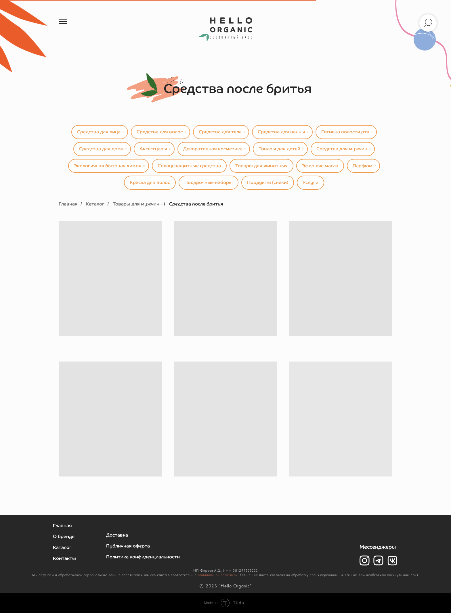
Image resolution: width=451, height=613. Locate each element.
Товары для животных (261, 165)
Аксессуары (153, 148)
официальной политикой (218, 575)
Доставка (117, 535)
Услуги (310, 182)
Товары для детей (279, 148)
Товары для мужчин (136, 204)
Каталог (95, 204)
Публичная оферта (128, 546)
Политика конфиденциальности (143, 557)
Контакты (64, 558)
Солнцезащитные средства (189, 165)
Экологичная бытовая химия (108, 165)
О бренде (63, 536)
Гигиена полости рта (345, 131)
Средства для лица (99, 131)
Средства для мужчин (341, 148)
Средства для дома (101, 148)
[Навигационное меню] (63, 21)
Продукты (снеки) (267, 182)
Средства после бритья (196, 204)
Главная (68, 204)
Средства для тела (220, 131)
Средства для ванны (281, 131)
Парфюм (362, 165)
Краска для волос (150, 182)
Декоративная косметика (212, 148)
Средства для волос (160, 131)
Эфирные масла (320, 165)
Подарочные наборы (208, 182)
